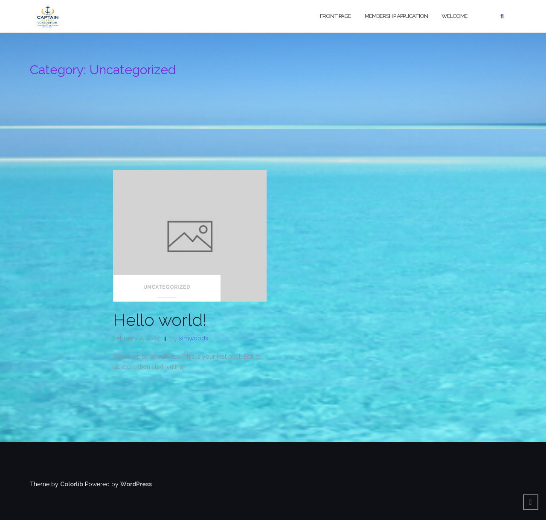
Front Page (335, 16)
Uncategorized (166, 287)
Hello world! (160, 320)
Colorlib (71, 484)
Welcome (454, 16)
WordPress (136, 484)
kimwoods (193, 338)
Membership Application (396, 16)
